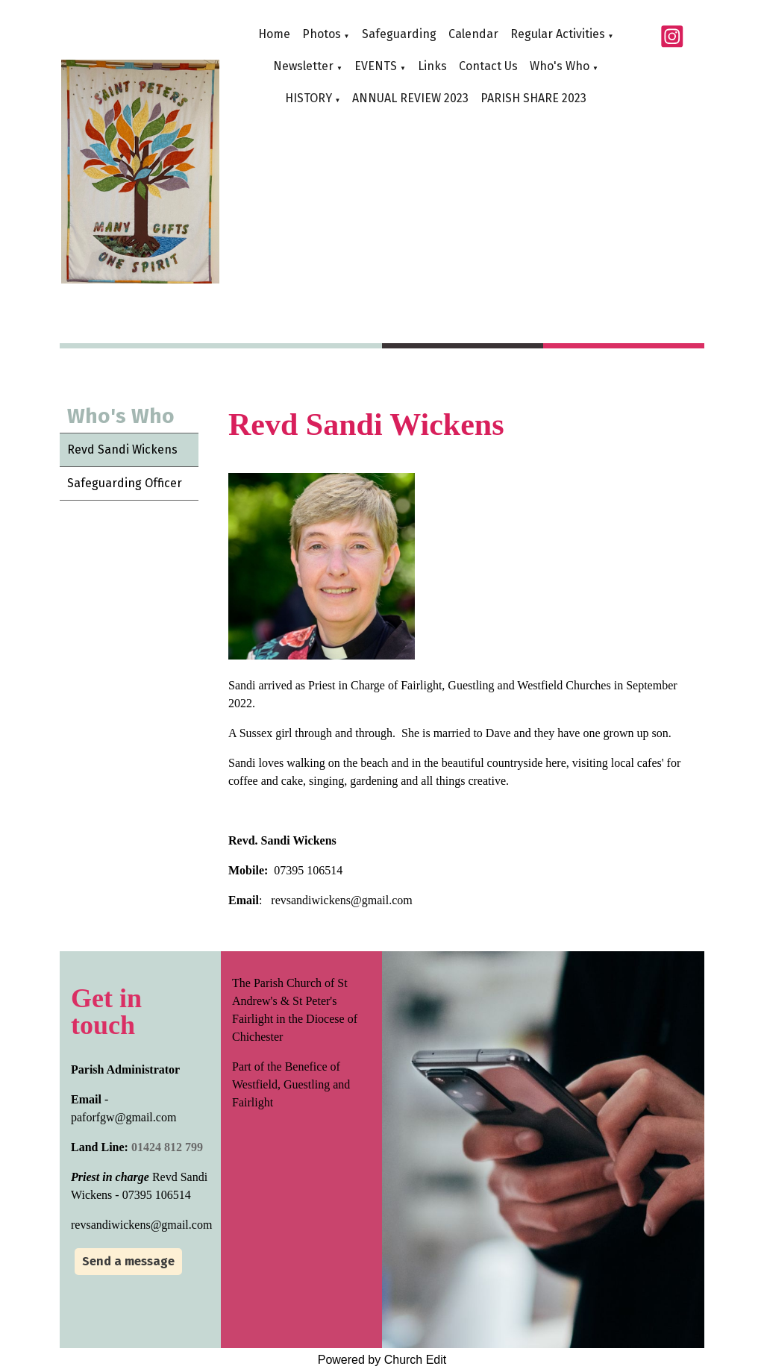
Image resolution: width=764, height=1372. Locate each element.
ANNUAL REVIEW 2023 (410, 98)
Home (274, 34)
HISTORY (308, 98)
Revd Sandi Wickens (122, 449)
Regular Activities (557, 34)
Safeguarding (399, 34)
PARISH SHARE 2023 (533, 98)
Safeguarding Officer (124, 483)
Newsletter (303, 66)
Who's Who (559, 66)
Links (432, 66)
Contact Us (488, 66)
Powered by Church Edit (382, 1359)
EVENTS (375, 66)
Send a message (128, 1261)
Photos (321, 34)
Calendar (473, 34)
